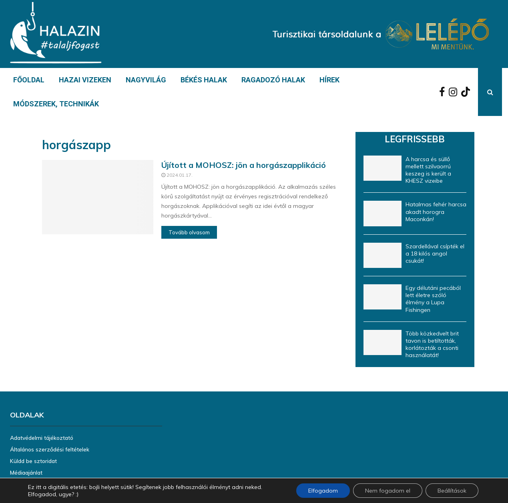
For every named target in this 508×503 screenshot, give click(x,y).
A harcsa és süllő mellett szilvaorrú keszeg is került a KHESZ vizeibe (428, 170)
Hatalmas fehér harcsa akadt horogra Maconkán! (436, 211)
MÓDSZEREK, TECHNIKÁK (56, 104)
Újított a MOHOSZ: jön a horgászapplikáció (243, 165)
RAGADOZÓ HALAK (273, 80)
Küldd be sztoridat (33, 461)
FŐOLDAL (28, 80)
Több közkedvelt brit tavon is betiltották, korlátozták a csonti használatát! (432, 344)
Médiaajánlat (26, 472)
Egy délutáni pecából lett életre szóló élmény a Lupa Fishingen (433, 298)
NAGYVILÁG (146, 80)
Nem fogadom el (387, 490)
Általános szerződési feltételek (49, 449)
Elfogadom (323, 490)
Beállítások (452, 490)
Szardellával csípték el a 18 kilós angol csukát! (435, 253)
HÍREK (329, 80)
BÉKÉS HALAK (204, 80)
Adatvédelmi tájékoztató (41, 437)
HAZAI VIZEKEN (85, 80)
